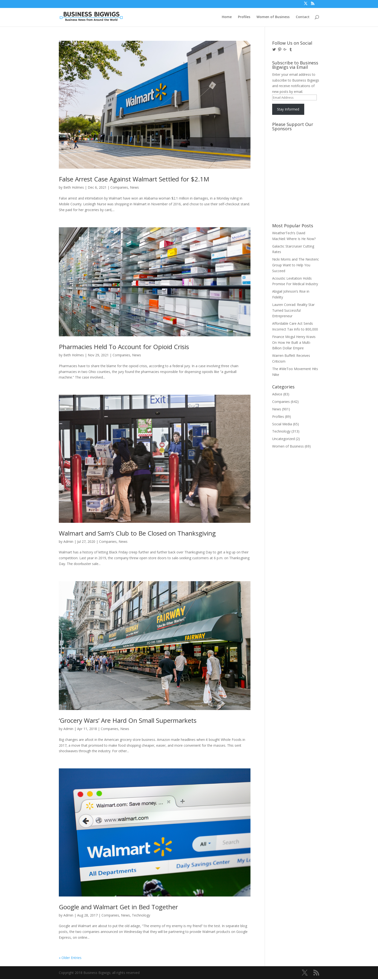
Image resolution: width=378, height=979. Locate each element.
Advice (277, 394)
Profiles (244, 17)
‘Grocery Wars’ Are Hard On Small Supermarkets (127, 720)
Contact (303, 17)
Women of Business (273, 17)
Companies (119, 187)
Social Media (282, 424)
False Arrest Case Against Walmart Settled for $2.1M (134, 179)
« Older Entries (70, 957)
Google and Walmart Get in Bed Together (118, 907)
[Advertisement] (294, 151)
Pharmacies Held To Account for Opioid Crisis (124, 346)
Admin (68, 541)
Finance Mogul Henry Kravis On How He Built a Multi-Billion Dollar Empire (294, 342)
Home (227, 17)
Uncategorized (283, 438)
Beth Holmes (73, 187)
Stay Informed (288, 109)
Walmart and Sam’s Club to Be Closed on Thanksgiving (137, 533)
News (134, 187)
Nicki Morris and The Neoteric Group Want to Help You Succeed (295, 265)
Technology (141, 915)
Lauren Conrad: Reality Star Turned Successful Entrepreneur (293, 310)
